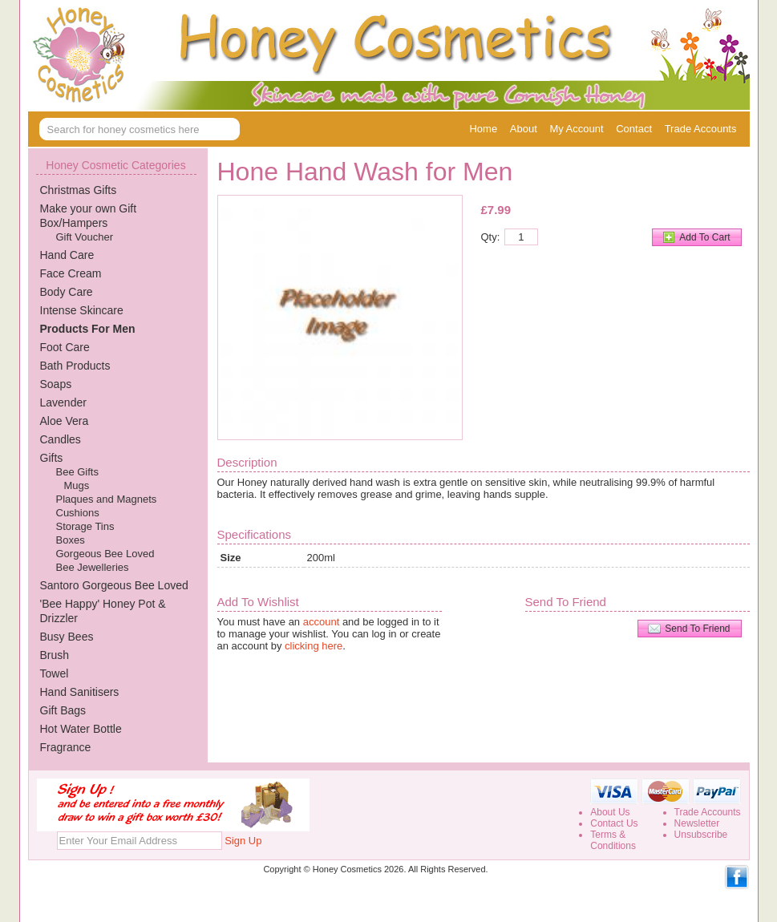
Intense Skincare (81, 310)
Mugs (77, 485)
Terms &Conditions (613, 840)
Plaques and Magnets (106, 499)
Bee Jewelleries (92, 567)
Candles (60, 439)
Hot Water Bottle (81, 728)
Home (483, 129)
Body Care (66, 291)
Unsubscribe (701, 834)
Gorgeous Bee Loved (105, 554)
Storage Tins (85, 526)
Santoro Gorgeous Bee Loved (114, 585)
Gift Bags (63, 710)
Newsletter (697, 823)
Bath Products (75, 365)
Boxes (70, 540)
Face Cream (71, 273)
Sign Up (243, 841)
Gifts (51, 457)
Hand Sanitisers (79, 691)
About (523, 129)
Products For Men (88, 328)
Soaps (56, 384)
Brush (55, 655)
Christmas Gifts (78, 190)
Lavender (63, 402)
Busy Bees (67, 636)
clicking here (313, 646)
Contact (634, 129)
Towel (54, 673)
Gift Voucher (85, 237)
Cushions (77, 513)
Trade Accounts (701, 129)
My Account (576, 129)
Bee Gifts (77, 472)
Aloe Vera (64, 420)
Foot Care (65, 347)
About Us (609, 812)
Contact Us (613, 823)
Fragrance (65, 747)
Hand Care (67, 255)
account (321, 622)
